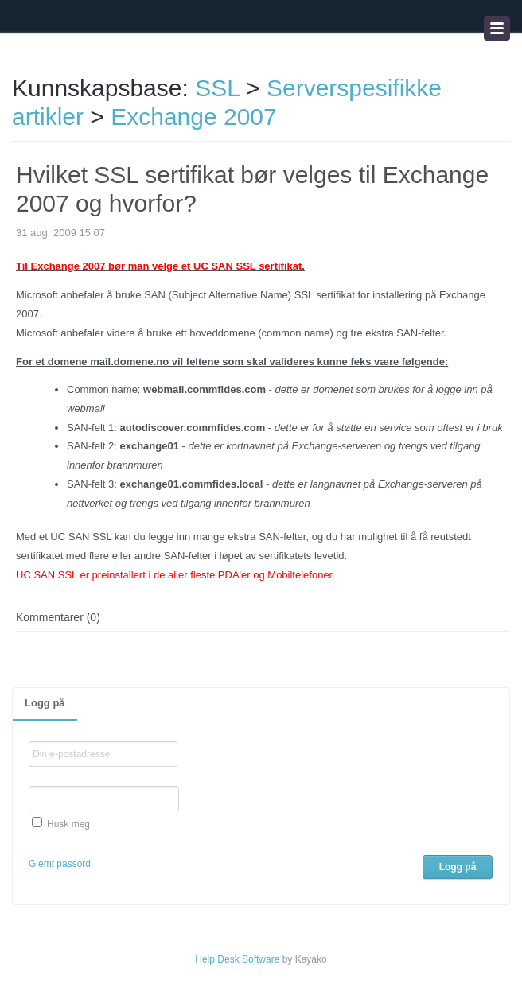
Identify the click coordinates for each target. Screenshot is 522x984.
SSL (217, 88)
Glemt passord (60, 863)
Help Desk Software (237, 959)
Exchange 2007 (194, 116)
